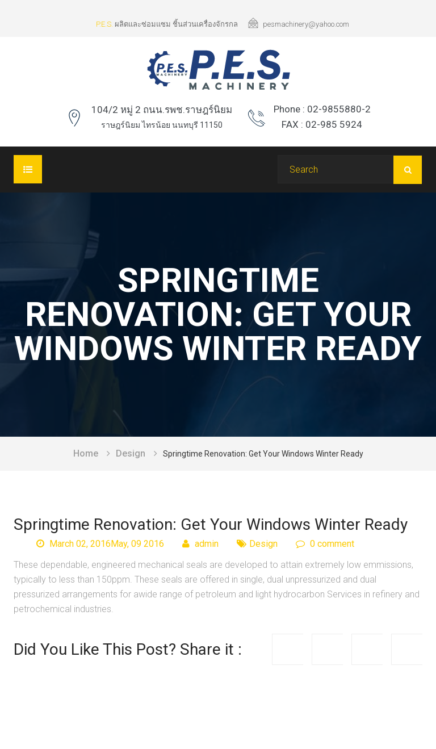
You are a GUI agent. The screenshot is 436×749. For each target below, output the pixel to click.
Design (130, 453)
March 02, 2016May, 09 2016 (100, 543)
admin (200, 543)
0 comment (325, 543)
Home (85, 453)
